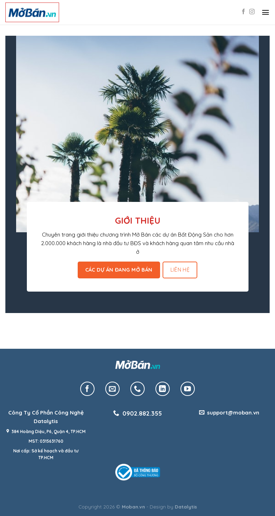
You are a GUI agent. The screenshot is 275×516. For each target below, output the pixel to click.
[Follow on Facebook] (243, 12)
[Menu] (265, 12)
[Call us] (137, 389)
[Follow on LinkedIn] (162, 389)
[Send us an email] (112, 389)
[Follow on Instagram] (252, 12)
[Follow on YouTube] (187, 389)
